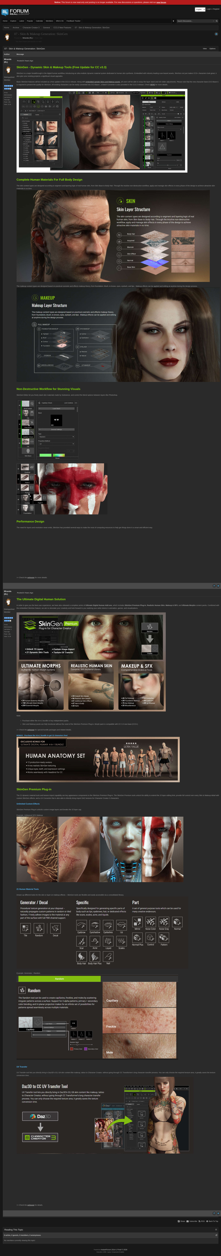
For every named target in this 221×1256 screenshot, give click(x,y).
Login (209, 9)
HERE (152, 85)
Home (5, 20)
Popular (30, 20)
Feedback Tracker (73, 20)
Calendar (39, 20)
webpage (30, 577)
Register (216, 9)
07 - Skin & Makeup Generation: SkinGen (92, 28)
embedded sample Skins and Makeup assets (103, 82)
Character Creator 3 (31, 28)
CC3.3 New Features (62, 28)
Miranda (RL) (28, 38)
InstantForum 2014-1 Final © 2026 (114, 1250)
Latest (21, 20)
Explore (13, 20)
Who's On (60, 20)
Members (49, 20)
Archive (16, 28)
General (46, 28)
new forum (161, 2)
